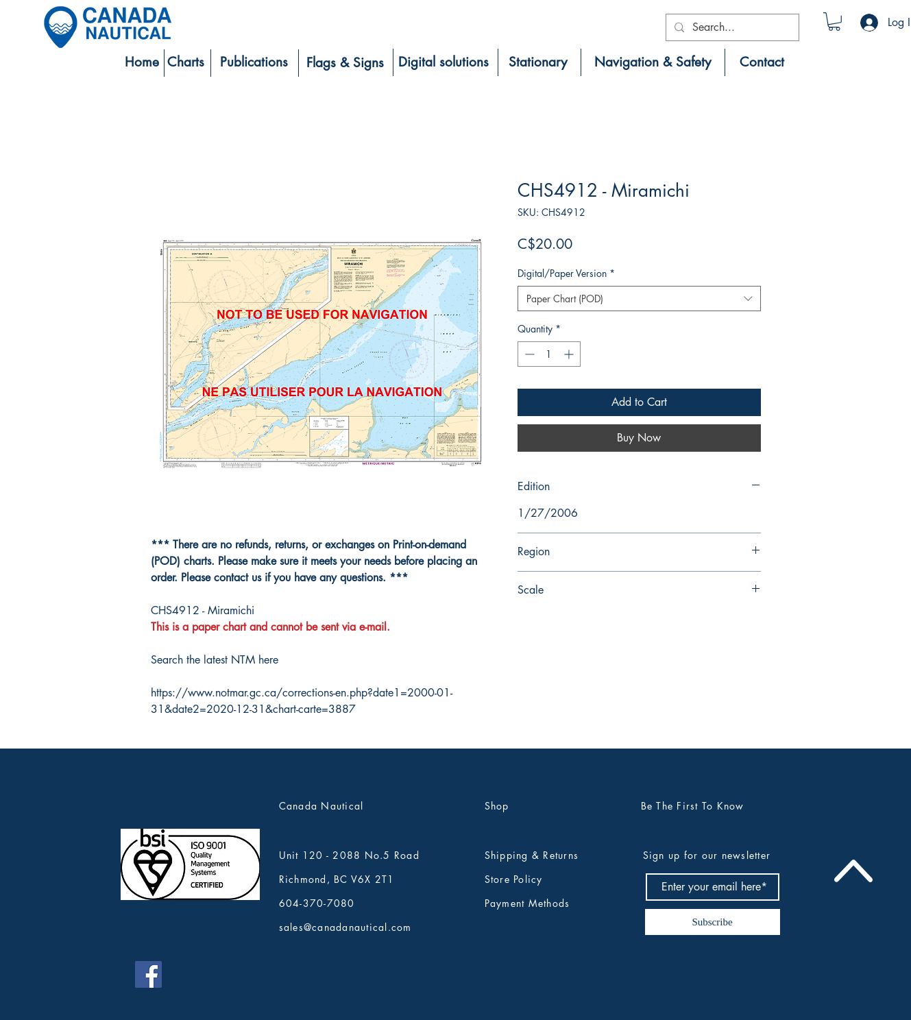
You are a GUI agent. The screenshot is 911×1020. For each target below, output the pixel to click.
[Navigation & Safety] (653, 62)
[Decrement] (528, 354)
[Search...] (731, 27)
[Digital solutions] (443, 62)
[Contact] (761, 62)
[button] (834, 21)
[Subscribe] (712, 922)
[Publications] (254, 62)
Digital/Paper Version (566, 273)
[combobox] (639, 299)
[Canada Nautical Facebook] (148, 974)
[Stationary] (538, 62)
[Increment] (570, 354)
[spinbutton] (549, 354)
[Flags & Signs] (345, 63)
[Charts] (186, 62)
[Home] (142, 62)
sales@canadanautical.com (345, 927)
